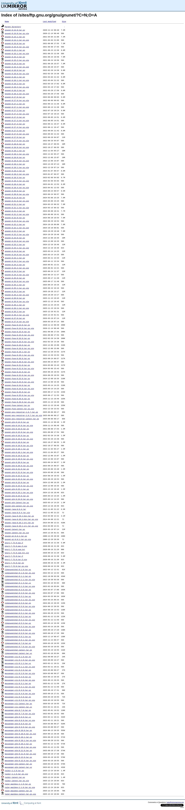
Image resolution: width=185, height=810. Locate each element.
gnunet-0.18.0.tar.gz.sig (17, 147)
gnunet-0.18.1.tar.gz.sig (17, 154)
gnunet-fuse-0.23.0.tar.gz (17, 378)
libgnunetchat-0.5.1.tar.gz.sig (20, 613)
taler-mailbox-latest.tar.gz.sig (20, 794)
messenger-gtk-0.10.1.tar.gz (18, 737)
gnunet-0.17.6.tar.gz (15, 137)
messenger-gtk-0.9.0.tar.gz (18, 723)
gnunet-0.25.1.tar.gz (15, 285)
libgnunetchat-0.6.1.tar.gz (18, 636)
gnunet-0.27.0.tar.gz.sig (17, 321)
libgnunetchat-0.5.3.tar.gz (18, 623)
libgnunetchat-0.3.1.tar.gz (18, 596)
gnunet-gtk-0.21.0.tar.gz (17, 469)
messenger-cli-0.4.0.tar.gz (18, 690)
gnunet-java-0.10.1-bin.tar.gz (19, 516)
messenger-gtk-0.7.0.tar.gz (18, 710)
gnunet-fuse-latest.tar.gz (17, 405)
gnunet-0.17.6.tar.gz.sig (17, 140)
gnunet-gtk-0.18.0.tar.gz (17, 442)
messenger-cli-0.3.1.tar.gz (18, 683)
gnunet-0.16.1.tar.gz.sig (17, 80)
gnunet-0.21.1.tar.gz (15, 204)
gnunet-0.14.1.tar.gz (15, 37)
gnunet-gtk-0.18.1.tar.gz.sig (19, 452)
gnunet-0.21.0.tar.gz (15, 197)
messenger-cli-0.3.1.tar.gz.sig (20, 687)
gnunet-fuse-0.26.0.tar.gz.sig (19, 402)
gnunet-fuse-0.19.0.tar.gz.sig (19, 348)
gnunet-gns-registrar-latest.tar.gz (22, 419)
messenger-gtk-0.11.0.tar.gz (18, 750)
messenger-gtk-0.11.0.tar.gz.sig (20, 754)
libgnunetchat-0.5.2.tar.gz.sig (20, 620)
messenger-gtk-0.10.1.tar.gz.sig (20, 740)
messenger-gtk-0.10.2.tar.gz (18, 744)
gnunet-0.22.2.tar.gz (15, 231)
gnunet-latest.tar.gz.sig (17, 532)
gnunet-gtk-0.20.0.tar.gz (17, 462)
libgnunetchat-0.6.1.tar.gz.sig (20, 640)
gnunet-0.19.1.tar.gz (15, 164)
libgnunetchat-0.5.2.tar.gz (18, 616)
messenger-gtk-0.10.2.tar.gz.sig (20, 747)
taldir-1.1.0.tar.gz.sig (16, 774)
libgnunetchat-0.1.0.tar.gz (18, 569)
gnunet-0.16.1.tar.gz (15, 77)
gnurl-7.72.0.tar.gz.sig (16, 566)
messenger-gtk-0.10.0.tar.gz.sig (20, 734)
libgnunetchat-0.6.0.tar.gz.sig (20, 633)
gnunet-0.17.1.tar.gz (15, 104)
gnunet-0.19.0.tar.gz (15, 157)
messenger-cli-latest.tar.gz (18, 703)
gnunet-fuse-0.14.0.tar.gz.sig (19, 328)
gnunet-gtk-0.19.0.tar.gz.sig (19, 459)
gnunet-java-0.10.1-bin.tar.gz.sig (21, 519)
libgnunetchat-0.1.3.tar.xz (18, 583)
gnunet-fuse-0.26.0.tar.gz (17, 398)
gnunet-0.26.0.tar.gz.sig (17, 301)
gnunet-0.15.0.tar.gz (15, 43)
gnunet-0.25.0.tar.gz (15, 278)
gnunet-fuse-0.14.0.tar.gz (17, 325)
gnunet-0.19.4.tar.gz (15, 184)
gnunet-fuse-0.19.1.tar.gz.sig (19, 355)
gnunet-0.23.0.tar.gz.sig (17, 241)
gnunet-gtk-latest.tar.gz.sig (19, 506)
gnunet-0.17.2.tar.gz (15, 110)
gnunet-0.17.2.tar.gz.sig (17, 114)
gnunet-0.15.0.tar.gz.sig (17, 47)
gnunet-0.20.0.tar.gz (15, 191)
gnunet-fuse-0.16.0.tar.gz (17, 338)
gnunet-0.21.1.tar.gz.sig (17, 207)
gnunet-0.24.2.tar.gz (15, 264)
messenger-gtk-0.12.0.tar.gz (18, 757)
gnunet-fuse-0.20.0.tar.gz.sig (19, 362)
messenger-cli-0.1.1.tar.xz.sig (20, 667)
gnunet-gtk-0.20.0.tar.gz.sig (19, 465)
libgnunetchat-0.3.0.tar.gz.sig (20, 593)
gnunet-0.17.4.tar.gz (15, 124)
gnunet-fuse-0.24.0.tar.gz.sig (19, 388)
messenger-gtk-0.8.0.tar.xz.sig (20, 720)
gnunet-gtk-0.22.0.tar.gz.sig (19, 479)
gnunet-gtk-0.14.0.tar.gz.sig (19, 425)
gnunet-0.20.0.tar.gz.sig (17, 194)
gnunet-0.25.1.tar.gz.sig (17, 288)
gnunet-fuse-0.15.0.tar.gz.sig (19, 335)
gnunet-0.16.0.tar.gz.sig (17, 73)
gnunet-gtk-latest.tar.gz (17, 502)
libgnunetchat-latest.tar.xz (18, 653)
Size (64, 21)
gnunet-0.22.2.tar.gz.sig (17, 234)
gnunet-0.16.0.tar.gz (15, 70)
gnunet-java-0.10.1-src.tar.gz (19, 522)
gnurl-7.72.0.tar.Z (14, 556)
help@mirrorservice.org (175, 802)
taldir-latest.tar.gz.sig (17, 780)
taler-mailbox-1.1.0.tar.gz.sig (20, 787)
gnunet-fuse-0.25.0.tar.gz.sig (19, 395)
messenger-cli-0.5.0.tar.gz (18, 697)
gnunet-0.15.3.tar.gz (15, 63)
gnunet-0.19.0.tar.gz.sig (17, 161)
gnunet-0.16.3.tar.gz (15, 90)
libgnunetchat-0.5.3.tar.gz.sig (20, 626)
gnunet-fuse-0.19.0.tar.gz (17, 345)
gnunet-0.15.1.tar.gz (15, 50)
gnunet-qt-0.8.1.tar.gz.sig (18, 539)
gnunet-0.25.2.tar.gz (15, 291)
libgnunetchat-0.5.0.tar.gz (18, 603)
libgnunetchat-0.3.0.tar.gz (18, 589)
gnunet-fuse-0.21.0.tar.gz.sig (19, 368)
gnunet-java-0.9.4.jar (15, 509)
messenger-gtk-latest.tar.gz (18, 764)
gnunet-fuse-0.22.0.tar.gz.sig (19, 375)
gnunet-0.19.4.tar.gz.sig (17, 187)
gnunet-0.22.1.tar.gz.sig (17, 228)
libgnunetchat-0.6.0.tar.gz (18, 630)
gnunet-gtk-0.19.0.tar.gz (17, 455)
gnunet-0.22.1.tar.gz (15, 224)
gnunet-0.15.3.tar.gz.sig (17, 67)
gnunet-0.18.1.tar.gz (15, 150)
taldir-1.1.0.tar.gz (14, 770)
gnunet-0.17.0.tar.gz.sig (17, 100)
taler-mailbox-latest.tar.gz (18, 791)
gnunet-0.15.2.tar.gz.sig (17, 60)
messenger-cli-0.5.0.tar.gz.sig (20, 700)
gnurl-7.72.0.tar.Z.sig (16, 559)
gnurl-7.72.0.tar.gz (14, 563)
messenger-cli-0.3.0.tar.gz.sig (20, 680)
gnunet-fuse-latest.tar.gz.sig (19, 409)
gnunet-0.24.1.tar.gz (15, 258)
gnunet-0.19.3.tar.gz (15, 177)
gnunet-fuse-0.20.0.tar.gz (17, 358)
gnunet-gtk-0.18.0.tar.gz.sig (19, 445)
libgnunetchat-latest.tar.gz (18, 650)
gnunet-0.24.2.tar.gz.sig (17, 268)
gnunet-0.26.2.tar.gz (15, 311)
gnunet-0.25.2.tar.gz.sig (17, 295)
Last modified (49, 21)
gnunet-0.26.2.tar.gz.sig (17, 315)
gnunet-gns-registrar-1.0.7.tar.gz (21, 412)
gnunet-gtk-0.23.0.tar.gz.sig (19, 486)
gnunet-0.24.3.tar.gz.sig (17, 274)
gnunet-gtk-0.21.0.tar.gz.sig (19, 472)
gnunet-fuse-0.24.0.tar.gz (17, 385)
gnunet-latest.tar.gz (15, 529)
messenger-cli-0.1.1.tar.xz (18, 663)
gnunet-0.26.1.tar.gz (15, 305)
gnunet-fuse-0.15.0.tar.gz (17, 331)
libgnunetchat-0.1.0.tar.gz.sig (20, 573)
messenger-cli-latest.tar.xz (18, 707)
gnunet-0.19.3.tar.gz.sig (17, 181)
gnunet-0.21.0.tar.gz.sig (17, 201)
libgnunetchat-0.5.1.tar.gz (18, 610)
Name (7, 21)
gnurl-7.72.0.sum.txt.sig (17, 553)
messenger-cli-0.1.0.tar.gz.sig (20, 660)
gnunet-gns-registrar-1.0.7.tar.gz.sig (23, 415)
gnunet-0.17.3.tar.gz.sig (17, 120)
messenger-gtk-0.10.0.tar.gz (18, 730)
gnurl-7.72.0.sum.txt (15, 549)
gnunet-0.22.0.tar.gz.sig (17, 221)
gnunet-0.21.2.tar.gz (15, 211)
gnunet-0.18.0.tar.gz (15, 144)
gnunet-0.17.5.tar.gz (15, 130)
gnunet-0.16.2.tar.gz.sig (17, 87)
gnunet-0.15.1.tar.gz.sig (17, 53)
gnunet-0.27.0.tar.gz (15, 318)
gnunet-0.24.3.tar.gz (15, 271)
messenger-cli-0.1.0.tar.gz (18, 656)
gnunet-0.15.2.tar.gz (15, 57)
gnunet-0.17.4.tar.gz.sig (17, 127)
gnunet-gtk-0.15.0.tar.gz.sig (19, 432)
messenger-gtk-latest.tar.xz (18, 767)
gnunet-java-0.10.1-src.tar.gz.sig (21, 526)
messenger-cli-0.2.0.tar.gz (18, 670)
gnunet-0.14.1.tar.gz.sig (17, 40)
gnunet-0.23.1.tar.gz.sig (17, 248)
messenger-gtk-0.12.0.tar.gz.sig (20, 760)
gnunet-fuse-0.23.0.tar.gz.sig (19, 382)
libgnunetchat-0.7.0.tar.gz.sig (20, 646)
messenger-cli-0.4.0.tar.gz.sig (20, 693)
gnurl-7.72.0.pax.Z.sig (16, 546)
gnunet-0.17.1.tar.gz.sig (17, 107)
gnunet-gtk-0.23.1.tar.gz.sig (19, 492)
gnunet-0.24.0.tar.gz (15, 251)
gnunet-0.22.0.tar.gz (15, 218)
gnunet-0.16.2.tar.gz (15, 83)
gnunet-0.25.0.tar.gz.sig (17, 281)
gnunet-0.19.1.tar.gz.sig (17, 167)
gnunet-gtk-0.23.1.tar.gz (17, 489)
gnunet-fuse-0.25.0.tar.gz (17, 392)
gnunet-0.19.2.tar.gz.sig (17, 174)
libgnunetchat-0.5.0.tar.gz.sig (20, 606)
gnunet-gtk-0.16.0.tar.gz (17, 435)
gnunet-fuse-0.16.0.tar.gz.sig (19, 341)
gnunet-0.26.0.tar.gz (15, 298)
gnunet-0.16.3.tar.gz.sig (17, 94)
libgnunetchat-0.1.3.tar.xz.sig (20, 586)
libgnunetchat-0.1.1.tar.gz (18, 576)
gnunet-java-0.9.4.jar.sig (17, 512)
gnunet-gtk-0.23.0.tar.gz (17, 482)
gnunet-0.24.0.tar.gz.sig (17, 254)
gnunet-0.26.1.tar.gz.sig (17, 308)
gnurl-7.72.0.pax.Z (14, 543)
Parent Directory (13, 27)
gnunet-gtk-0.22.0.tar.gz (17, 476)
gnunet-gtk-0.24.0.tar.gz (17, 496)
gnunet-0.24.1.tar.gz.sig (17, 261)
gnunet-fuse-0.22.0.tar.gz (17, 372)
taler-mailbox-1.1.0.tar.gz (18, 784)
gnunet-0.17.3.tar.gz (15, 117)
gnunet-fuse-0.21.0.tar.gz (17, 365)
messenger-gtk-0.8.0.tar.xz (18, 717)
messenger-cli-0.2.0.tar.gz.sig (20, 673)
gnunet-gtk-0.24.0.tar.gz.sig (19, 499)
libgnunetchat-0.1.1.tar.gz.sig (20, 579)
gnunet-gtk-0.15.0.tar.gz (17, 429)
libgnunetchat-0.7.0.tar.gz (18, 643)
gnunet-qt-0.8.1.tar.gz (16, 536)
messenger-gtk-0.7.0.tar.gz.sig (20, 713)
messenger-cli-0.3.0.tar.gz (18, 677)
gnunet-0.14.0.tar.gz (15, 30)
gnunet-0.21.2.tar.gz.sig (17, 214)
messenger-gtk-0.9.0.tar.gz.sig (20, 727)
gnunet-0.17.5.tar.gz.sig (17, 134)
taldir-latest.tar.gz (15, 777)
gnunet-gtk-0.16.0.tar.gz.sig (19, 439)
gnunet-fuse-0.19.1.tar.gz (17, 352)
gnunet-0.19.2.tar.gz (15, 171)
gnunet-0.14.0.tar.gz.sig (17, 33)
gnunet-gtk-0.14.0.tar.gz (17, 422)
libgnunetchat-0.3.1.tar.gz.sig (20, 600)
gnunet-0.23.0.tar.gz (15, 238)
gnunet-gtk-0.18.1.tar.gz (17, 449)
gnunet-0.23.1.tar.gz (15, 244)
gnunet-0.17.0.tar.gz (15, 97)
